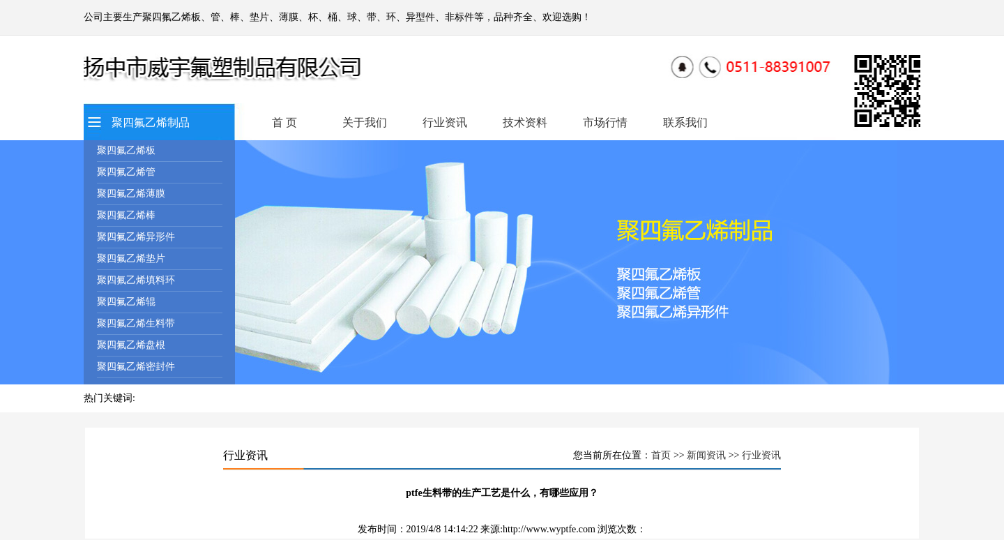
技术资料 (525, 122)
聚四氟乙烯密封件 (136, 366)
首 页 (284, 122)
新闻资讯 (706, 455)
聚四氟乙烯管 (126, 172)
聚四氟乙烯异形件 (136, 237)
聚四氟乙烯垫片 (131, 258)
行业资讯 (445, 122)
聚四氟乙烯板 (126, 150)
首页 (661, 455)
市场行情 (605, 122)
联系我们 (685, 122)
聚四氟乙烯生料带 (136, 323)
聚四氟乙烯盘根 (131, 345)
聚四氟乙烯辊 (126, 302)
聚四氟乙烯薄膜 (131, 193)
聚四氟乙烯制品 (151, 122)
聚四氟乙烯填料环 (136, 280)
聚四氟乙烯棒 (126, 215)
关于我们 (364, 122)
